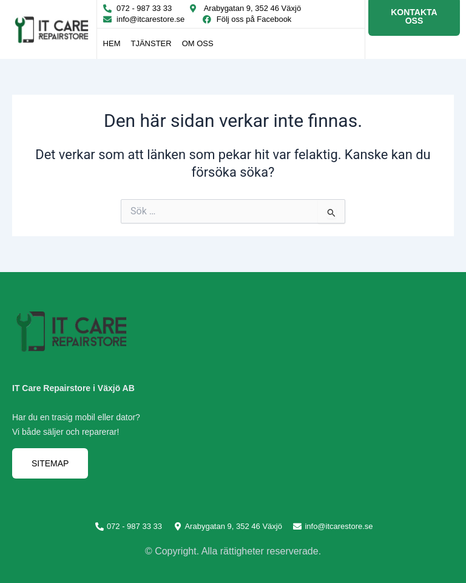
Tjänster (150, 43)
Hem (112, 43)
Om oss (198, 43)
